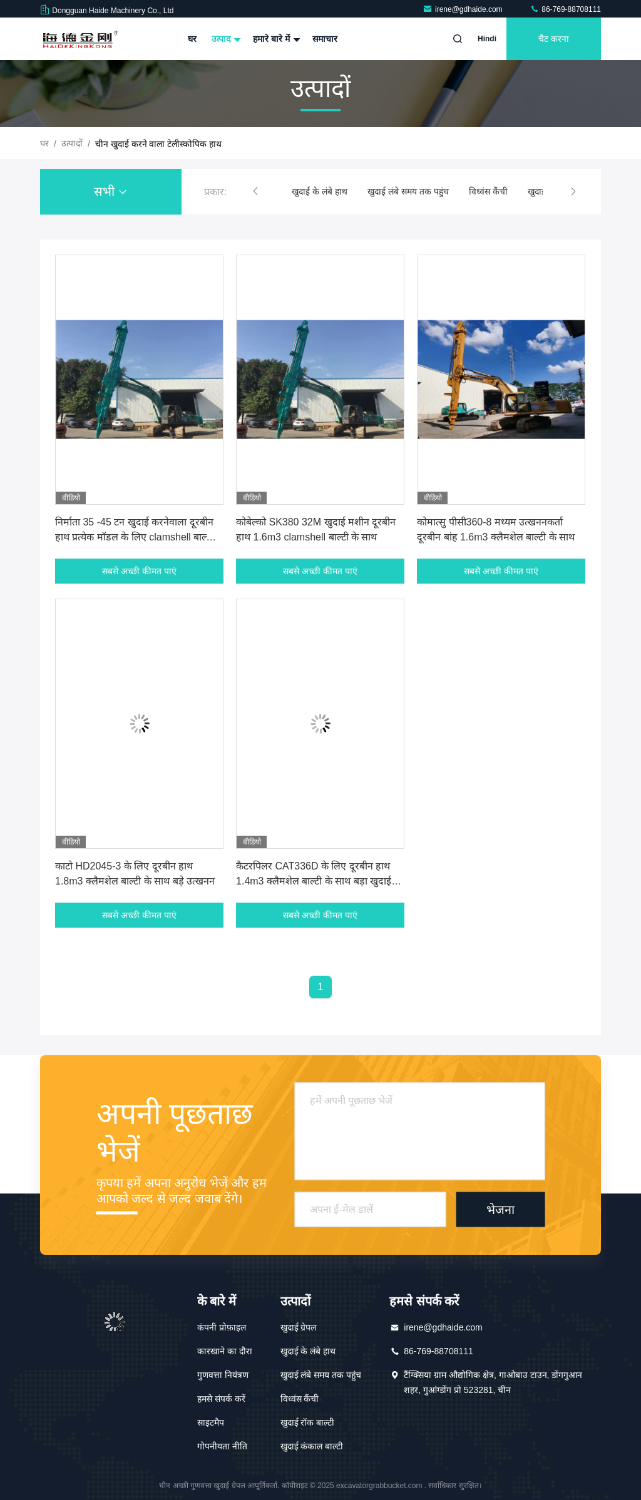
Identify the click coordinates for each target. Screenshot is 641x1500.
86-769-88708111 (565, 9)
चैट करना (553, 39)
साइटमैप (210, 1422)
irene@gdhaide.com (464, 9)
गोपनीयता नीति (222, 1446)
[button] (255, 191)
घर (192, 39)
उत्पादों (72, 143)
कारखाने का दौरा (224, 1351)
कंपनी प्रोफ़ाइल (221, 1327)
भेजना (500, 1210)
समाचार (324, 39)
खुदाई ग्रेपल (298, 1327)
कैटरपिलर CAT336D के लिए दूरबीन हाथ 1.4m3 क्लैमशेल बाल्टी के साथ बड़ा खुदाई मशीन (313, 881)
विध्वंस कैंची (488, 191)
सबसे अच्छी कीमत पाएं (139, 571)
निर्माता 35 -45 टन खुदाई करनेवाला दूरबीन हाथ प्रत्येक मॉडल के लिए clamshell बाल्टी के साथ (134, 537)
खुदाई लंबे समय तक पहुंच (408, 191)
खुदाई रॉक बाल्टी (307, 1422)
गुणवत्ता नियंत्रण (223, 1375)
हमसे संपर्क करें (221, 1399)
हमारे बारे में (275, 39)
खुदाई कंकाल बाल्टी (312, 1446)
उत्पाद (225, 39)
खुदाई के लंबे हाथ (319, 191)
